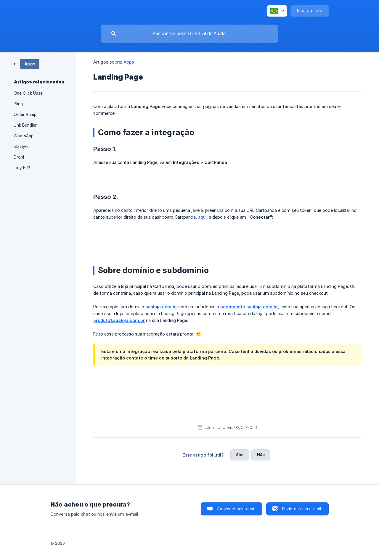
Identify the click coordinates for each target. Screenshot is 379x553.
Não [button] (261, 454)
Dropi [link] (19, 157)
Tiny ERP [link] (22, 167)
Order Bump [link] (25, 114)
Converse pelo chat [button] (235, 508)
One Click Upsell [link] (29, 93)
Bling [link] (18, 103)
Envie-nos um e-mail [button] (301, 508)
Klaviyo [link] (21, 146)
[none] (277, 11)
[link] (26, 63)
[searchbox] (189, 34)
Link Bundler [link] (25, 125)
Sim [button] (239, 454)
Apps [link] (128, 62)
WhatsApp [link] (23, 135)
